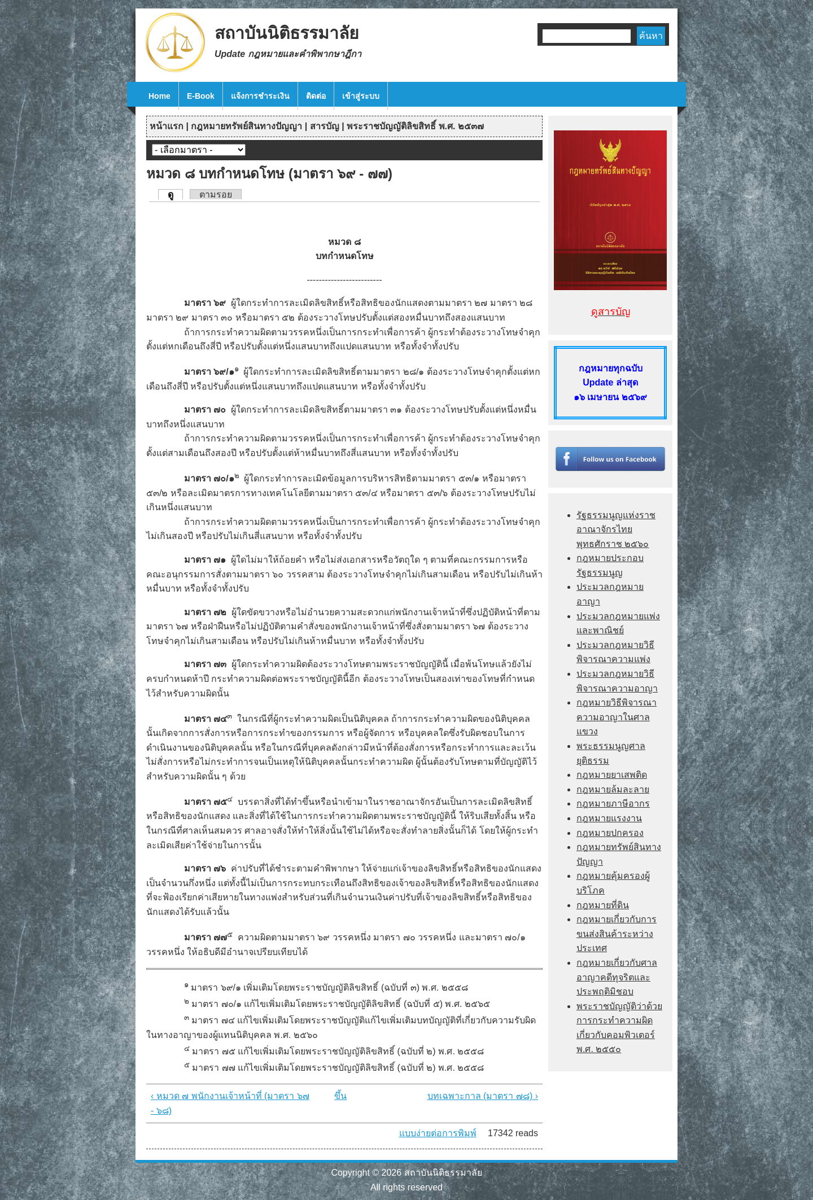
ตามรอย (215, 194)
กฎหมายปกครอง (610, 833)
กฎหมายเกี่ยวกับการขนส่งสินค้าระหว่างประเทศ (616, 933)
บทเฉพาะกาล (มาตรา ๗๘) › (482, 1096)
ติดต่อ (316, 95)
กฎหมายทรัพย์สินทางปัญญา (246, 126)
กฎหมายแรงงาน (609, 818)
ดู (175, 194)
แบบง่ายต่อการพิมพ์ (438, 1133)
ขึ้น (340, 1096)
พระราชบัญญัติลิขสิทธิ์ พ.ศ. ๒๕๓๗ (415, 126)
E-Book (201, 95)
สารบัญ (324, 126)
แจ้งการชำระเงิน (260, 95)
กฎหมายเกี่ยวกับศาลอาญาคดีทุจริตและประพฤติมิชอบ (616, 977)
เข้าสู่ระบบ (360, 95)
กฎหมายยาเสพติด (611, 774)
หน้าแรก (166, 126)
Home (159, 95)
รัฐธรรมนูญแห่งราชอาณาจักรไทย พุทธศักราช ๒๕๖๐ (615, 529)
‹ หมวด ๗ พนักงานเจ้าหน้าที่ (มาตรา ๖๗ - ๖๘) (230, 1103)
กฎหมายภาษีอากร (613, 803)
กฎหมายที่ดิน (602, 905)
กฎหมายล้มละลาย (612, 789)
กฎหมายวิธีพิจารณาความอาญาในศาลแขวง (616, 717)
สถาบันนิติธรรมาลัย (287, 33)
